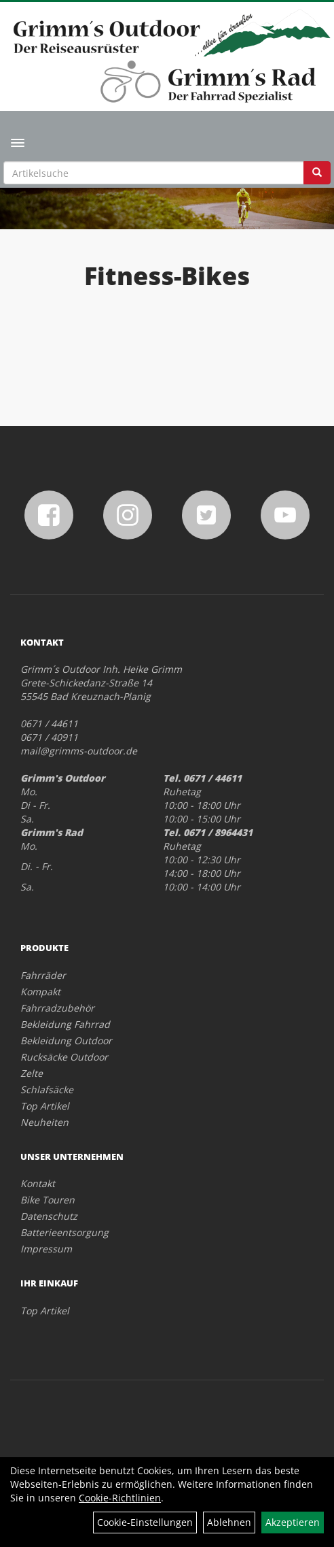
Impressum (46, 1248)
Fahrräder (43, 975)
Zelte (31, 1073)
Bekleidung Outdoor (66, 1040)
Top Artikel (44, 1105)
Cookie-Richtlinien (120, 1497)
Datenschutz (48, 1216)
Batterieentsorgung (64, 1232)
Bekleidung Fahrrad (65, 1024)
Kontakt (37, 1183)
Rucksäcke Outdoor (64, 1056)
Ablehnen (229, 1522)
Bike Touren (47, 1199)
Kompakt (40, 991)
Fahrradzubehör (57, 1007)
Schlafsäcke (46, 1089)
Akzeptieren (292, 1522)
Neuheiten (44, 1122)
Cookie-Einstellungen (145, 1522)
